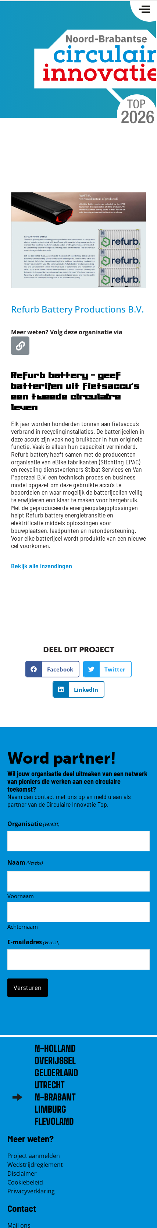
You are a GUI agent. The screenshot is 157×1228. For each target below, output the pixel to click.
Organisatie (33, 824)
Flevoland (54, 1121)
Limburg (50, 1109)
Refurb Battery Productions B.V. (77, 309)
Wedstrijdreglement (35, 1165)
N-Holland (55, 1048)
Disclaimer (22, 1173)
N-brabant (55, 1097)
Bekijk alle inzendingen (41, 566)
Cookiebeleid (25, 1182)
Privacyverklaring (31, 1191)
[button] (52, 669)
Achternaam (22, 926)
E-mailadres (33, 942)
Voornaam (20, 895)
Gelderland (56, 1072)
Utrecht (49, 1084)
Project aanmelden (33, 1156)
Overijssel (55, 1060)
